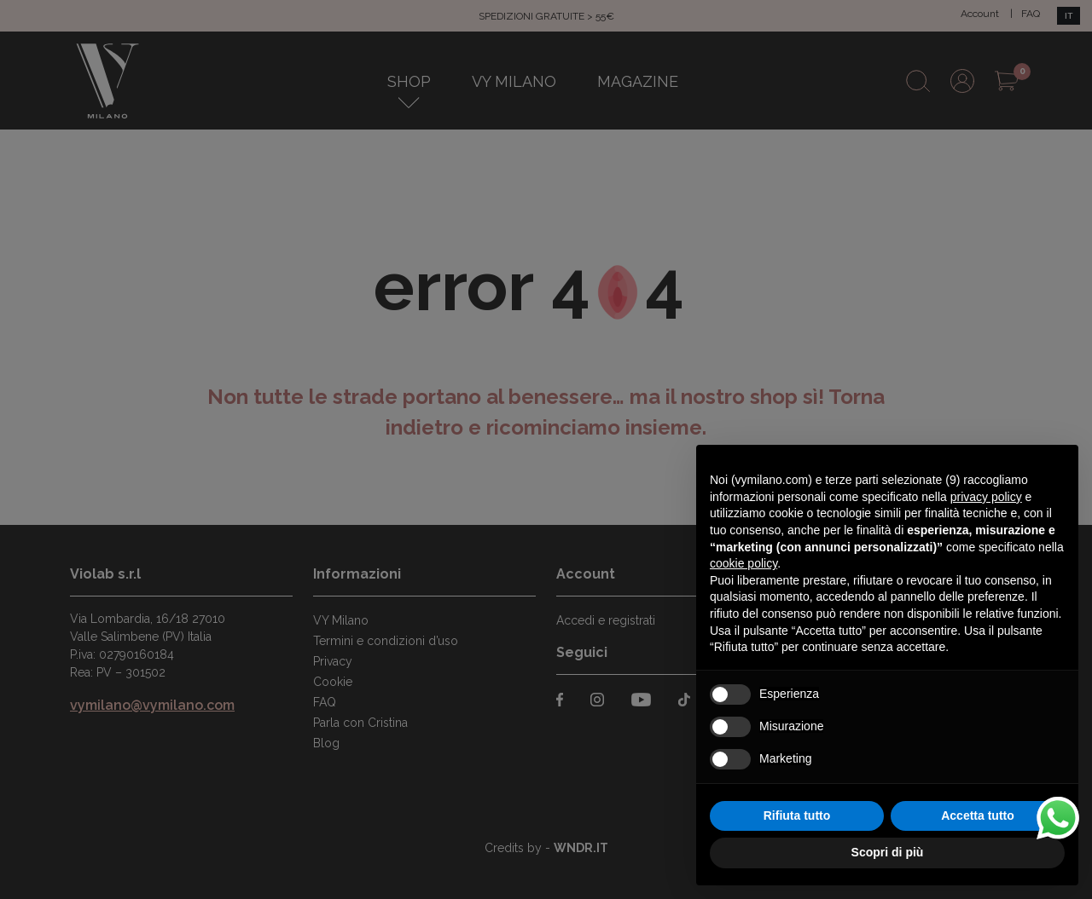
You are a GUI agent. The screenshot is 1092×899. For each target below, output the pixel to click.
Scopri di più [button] (887, 852)
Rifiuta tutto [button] (797, 815)
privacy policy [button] (986, 497)
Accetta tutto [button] (977, 815)
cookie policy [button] (743, 563)
